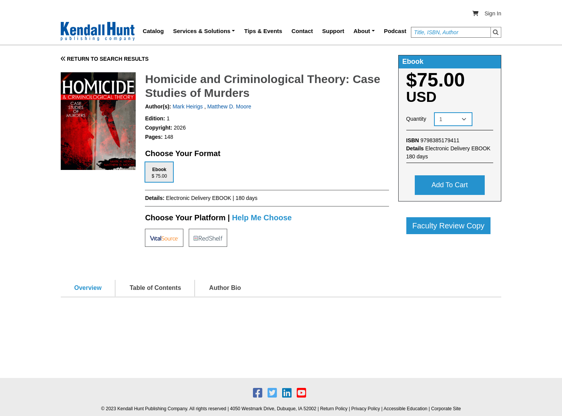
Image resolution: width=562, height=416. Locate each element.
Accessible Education (405, 408)
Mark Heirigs (187, 106)
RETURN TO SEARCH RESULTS (105, 59)
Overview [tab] (87, 288)
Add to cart (449, 185)
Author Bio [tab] (225, 288)
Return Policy (334, 408)
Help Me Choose (262, 217)
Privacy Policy (365, 408)
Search (496, 32)
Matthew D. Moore (229, 106)
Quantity (416, 119)
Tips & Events (263, 31)
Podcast (395, 31)
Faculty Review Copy (448, 225)
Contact (302, 31)
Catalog (153, 31)
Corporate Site (446, 408)
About (362, 31)
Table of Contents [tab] (155, 288)
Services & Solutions (201, 31)
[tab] (159, 172)
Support (333, 31)
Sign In (492, 13)
